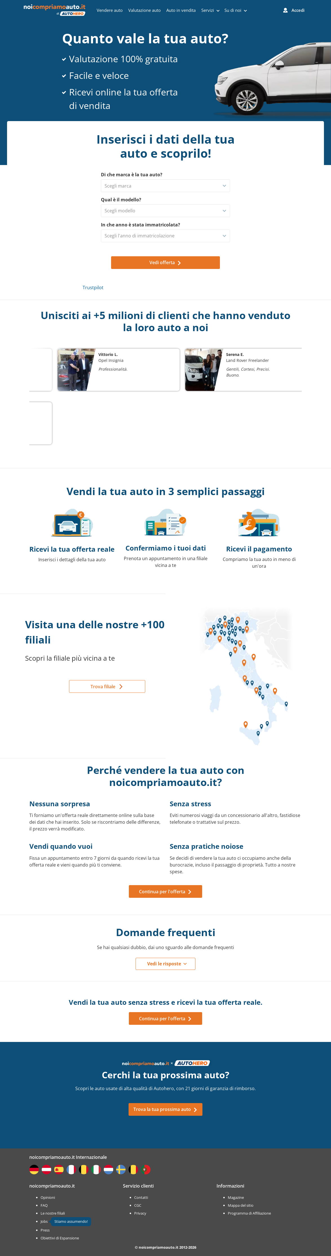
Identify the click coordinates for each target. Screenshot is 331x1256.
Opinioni (48, 1197)
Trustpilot (93, 287)
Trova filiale (103, 686)
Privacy (140, 1213)
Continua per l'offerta (165, 891)
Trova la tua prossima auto (165, 1109)
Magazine (236, 1197)
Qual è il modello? (121, 200)
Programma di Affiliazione (249, 1213)
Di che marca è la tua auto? (131, 175)
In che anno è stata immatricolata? (140, 225)
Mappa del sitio (240, 1205)
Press (45, 1230)
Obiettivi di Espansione (60, 1238)
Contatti (141, 1197)
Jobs (44, 1221)
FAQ (44, 1205)
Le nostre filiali (53, 1213)
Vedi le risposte (164, 964)
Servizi (210, 10)
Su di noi (235, 10)
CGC (137, 1205)
